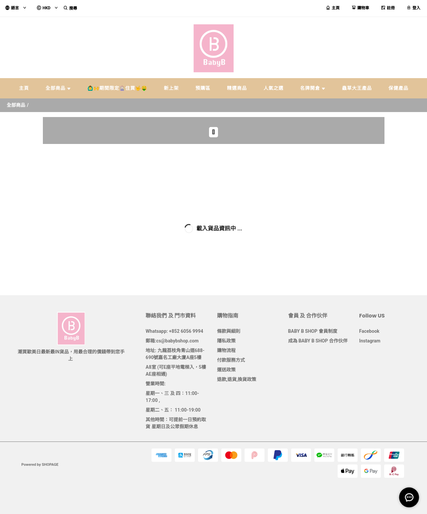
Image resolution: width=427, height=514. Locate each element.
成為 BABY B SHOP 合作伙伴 (318, 340)
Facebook (369, 331)
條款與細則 (228, 331)
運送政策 (226, 369)
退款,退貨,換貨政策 (237, 379)
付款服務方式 (231, 360)
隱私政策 (226, 340)
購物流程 (226, 350)
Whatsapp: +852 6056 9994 (174, 331)
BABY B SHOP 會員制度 (312, 331)
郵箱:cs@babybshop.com (172, 340)
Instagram (369, 340)
